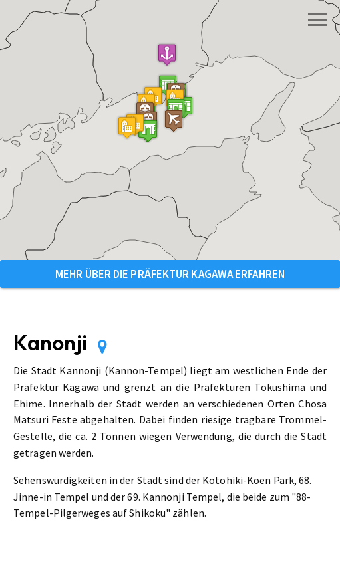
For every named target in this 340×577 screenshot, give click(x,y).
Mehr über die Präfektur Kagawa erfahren (170, 274)
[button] (175, 109)
